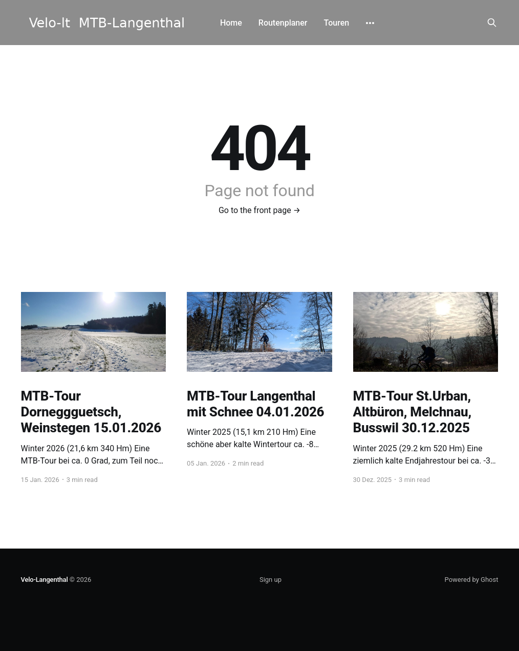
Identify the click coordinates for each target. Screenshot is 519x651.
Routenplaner (283, 23)
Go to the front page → (259, 210)
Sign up (271, 579)
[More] (370, 23)
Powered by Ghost (472, 579)
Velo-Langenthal (44, 579)
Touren (337, 23)
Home (231, 23)
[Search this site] (492, 22)
